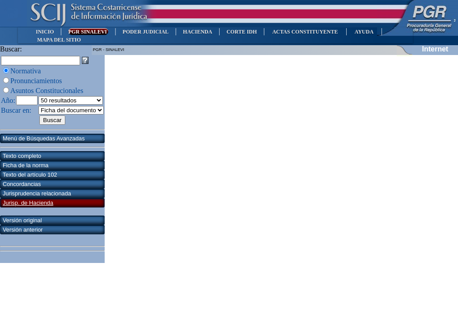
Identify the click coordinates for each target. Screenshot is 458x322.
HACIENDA (197, 32)
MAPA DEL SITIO (59, 40)
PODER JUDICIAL (146, 32)
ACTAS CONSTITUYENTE (305, 32)
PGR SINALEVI (88, 32)
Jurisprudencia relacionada (37, 193)
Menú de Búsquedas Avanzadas (44, 138)
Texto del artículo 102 (30, 174)
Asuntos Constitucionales (46, 90)
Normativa (25, 71)
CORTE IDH (241, 32)
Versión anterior (23, 229)
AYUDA (363, 32)
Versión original (22, 220)
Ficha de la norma (25, 165)
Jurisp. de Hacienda (28, 202)
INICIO (45, 32)
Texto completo (22, 156)
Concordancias (22, 184)
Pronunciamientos (36, 81)
